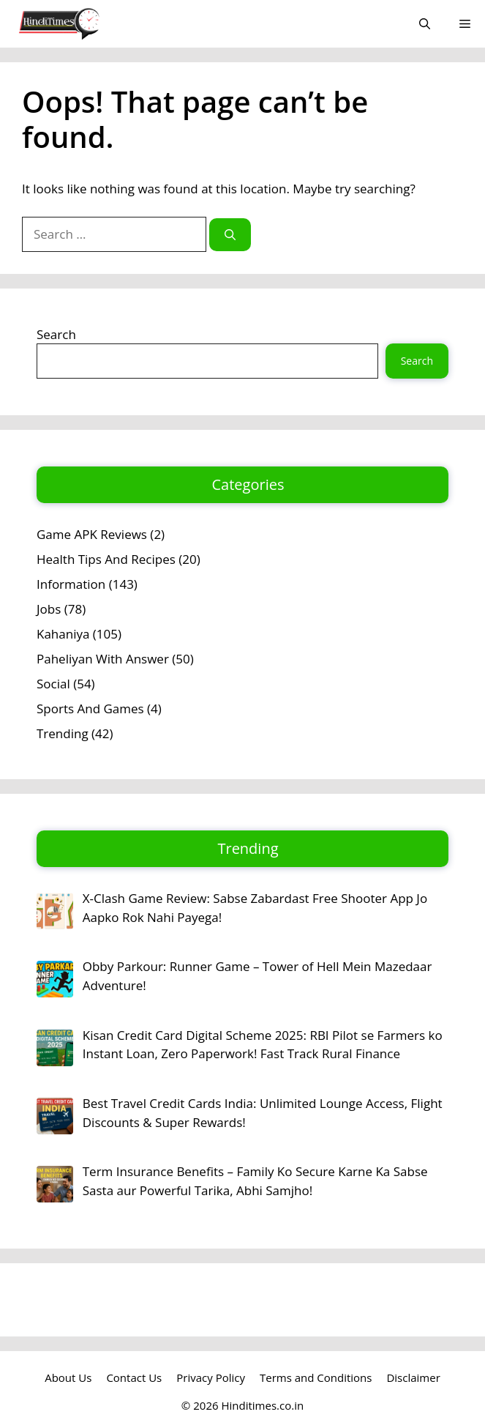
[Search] (230, 234)
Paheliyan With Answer (103, 658)
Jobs (49, 608)
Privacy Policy (210, 1377)
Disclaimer (413, 1377)
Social (53, 683)
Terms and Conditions (316, 1377)
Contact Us (134, 1377)
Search (56, 334)
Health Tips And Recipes (106, 559)
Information (71, 584)
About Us (68, 1377)
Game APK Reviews (92, 534)
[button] (425, 24)
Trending (63, 733)
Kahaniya (63, 633)
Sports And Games (90, 708)
